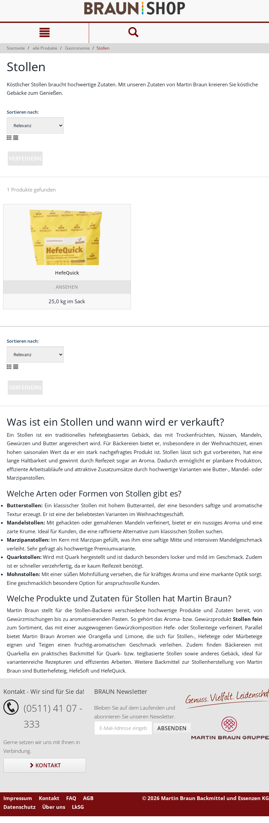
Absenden (172, 728)
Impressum (17, 798)
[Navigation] (44, 33)
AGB (88, 798)
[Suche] (133, 33)
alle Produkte (45, 48)
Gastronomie (77, 48)
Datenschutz (19, 806)
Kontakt (45, 765)
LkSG (78, 806)
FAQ (71, 798)
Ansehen (67, 287)
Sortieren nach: (23, 112)
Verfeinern (25, 158)
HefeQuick (67, 272)
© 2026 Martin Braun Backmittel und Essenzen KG (205, 798)
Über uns (53, 806)
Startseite (16, 48)
